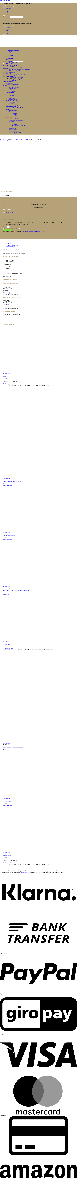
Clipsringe (14, 114)
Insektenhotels (12, 133)
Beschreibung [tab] (9, 244)
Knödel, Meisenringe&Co (18, 125)
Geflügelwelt (12, 140)
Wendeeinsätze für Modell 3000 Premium (19, 68)
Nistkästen (14, 122)
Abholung (5, 15)
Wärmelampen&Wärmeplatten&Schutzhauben (20, 74)
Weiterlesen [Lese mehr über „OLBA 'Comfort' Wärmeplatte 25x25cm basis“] (6, 751)
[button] (5, 65)
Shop (6, 140)
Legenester (11, 95)
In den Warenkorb (8, 230)
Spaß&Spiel (12, 98)
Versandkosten (9, 212)
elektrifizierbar (12, 85)
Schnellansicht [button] (6, 373)
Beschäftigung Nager (14, 131)
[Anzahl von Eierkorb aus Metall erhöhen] (19, 228)
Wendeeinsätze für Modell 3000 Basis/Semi (19, 69)
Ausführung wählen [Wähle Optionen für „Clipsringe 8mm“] (8, 648)
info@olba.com (11, 292)
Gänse (7, 12)
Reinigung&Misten (13, 99)
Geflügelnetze (12, 91)
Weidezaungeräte (13, 88)
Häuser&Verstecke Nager (15, 132)
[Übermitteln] (3, 63)
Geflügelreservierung (8, 5)
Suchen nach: (6, 17)
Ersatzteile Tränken (13, 62)
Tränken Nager (12, 128)
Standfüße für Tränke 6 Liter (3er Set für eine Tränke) (16, 590)
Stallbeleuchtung (13, 94)
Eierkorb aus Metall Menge (11, 228)
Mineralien (11, 57)
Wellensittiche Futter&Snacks (16, 120)
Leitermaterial (12, 90)
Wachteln (8, 8)
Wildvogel (11, 121)
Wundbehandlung (13, 105)
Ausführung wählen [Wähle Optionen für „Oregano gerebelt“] (8, 863)
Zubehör (11, 81)
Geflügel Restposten (14, 118)
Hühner (8, 10)
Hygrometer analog (7, 801)
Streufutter (14, 124)
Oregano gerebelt (7, 855)
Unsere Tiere (6, 7)
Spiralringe (14, 113)
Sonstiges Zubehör (13, 116)
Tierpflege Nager (13, 129)
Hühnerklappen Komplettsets (16, 77)
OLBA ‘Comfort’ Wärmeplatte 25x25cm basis (14, 747)
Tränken (11, 61)
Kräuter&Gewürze (13, 53)
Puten (7, 14)
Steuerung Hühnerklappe (15, 79)
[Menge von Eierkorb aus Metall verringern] (4, 228)
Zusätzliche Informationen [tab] (12, 245)
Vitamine (11, 55)
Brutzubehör (12, 72)
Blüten (10, 54)
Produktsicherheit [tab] (10, 246)
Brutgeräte (11, 66)
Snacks (10, 51)
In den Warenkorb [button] (7, 485)
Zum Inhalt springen (5, 0)
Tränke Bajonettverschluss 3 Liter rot (12, 481)
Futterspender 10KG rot (9, 535)
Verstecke (11, 96)
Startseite (2, 140)
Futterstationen (15, 127)
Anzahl (4, 226)
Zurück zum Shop (7, 81)
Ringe (10, 112)
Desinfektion (12, 102)
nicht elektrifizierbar (14, 87)
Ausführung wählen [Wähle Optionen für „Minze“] (8, 384)
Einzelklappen (12, 80)
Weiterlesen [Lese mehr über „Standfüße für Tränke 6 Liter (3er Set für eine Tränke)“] (6, 594)
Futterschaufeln (13, 110)
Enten (7, 11)
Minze (4, 376)
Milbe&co (11, 103)
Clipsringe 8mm (7, 644)
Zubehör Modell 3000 (14, 70)
